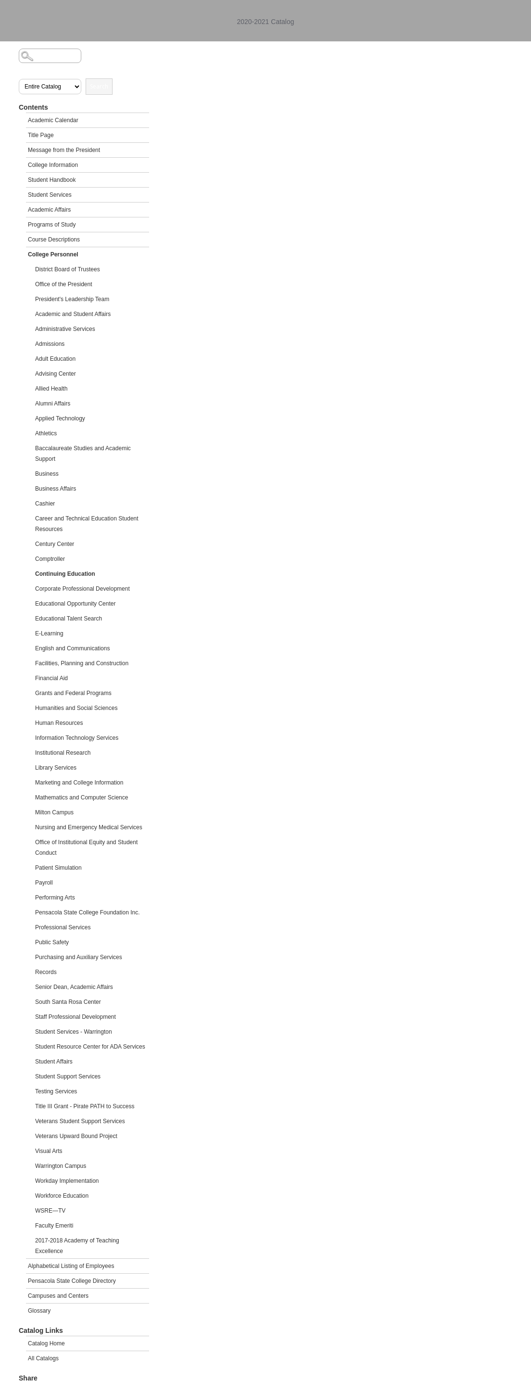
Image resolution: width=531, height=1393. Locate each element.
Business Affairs (55, 488)
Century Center (54, 544)
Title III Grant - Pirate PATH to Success (85, 1106)
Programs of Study (52, 224)
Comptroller (50, 559)
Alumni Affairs (52, 403)
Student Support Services (68, 1076)
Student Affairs (54, 1061)
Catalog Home (46, 1343)
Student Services (50, 194)
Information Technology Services (76, 737)
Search (99, 86)
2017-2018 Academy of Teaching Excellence (77, 1245)
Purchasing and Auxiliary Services (78, 957)
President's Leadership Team (72, 299)
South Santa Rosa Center (68, 1002)
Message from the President (64, 150)
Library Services (55, 767)
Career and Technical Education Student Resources (87, 523)
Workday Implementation (67, 1181)
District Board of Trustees (67, 269)
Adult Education (55, 358)
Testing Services (56, 1091)
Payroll (44, 882)
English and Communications (72, 648)
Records (46, 972)
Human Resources (59, 723)
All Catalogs (43, 1358)
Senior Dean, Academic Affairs (74, 987)
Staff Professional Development (75, 1016)
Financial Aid (51, 678)
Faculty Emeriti (54, 1225)
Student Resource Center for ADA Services (90, 1046)
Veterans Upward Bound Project (76, 1136)
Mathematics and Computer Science (81, 797)
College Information (53, 165)
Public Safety (52, 942)
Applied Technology (60, 418)
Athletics (46, 433)
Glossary (39, 1310)
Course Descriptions (54, 239)
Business (47, 473)
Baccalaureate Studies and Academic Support (83, 453)
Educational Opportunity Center (75, 603)
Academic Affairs (49, 209)
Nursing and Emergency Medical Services (88, 827)
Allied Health (51, 388)
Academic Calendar (53, 120)
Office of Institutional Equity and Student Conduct (86, 847)
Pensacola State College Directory (72, 1281)
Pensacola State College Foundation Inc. (87, 912)
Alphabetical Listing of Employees (71, 1266)
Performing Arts (55, 897)
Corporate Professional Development (82, 588)
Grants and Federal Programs (73, 693)
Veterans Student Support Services (80, 1121)
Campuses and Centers (58, 1295)
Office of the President (63, 284)
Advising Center (55, 373)
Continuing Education (65, 573)
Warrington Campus (60, 1166)
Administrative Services (65, 329)
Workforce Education (61, 1195)
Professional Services (62, 927)
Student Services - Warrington (73, 1031)
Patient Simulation (58, 867)
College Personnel (53, 254)
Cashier (45, 503)
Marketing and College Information (79, 782)
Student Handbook (52, 180)
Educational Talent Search (68, 618)
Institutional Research (62, 752)
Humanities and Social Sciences (76, 708)
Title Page (41, 135)
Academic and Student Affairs (73, 314)
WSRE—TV (50, 1210)
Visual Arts (48, 1151)
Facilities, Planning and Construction (81, 663)
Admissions (49, 344)
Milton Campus (54, 812)
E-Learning (49, 633)
